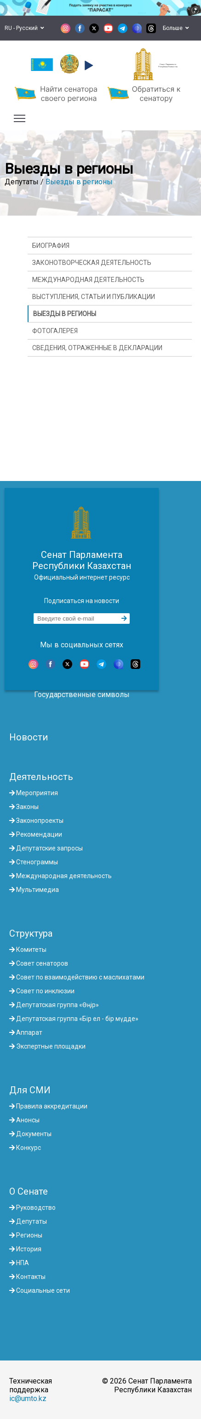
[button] (88, 65)
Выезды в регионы (79, 181)
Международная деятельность (88, 279)
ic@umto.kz (27, 1398)
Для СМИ (30, 1090)
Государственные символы (82, 694)
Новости (28, 737)
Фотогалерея (55, 330)
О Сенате (28, 1191)
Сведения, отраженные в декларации (97, 348)
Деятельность (41, 776)
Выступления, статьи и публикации (93, 296)
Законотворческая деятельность (91, 262)
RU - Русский (24, 28)
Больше (176, 28)
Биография (50, 245)
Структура (30, 933)
